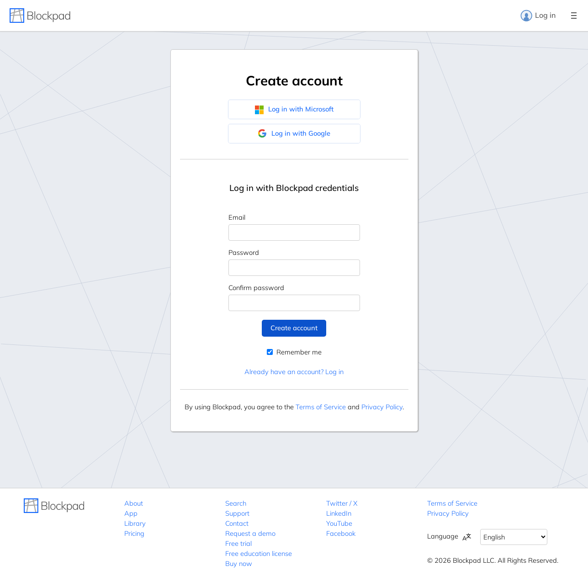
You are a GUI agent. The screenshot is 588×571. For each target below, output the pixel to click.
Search (235, 503)
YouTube (339, 523)
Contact (237, 523)
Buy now (238, 563)
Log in (538, 15)
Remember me (294, 352)
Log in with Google (294, 133)
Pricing (134, 533)
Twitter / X (341, 503)
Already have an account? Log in (294, 371)
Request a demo (250, 533)
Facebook (340, 533)
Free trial (238, 543)
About (133, 503)
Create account (294, 327)
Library (135, 523)
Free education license (258, 553)
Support (237, 513)
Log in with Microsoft (294, 109)
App (131, 513)
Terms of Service (321, 406)
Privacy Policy (382, 406)
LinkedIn (338, 513)
